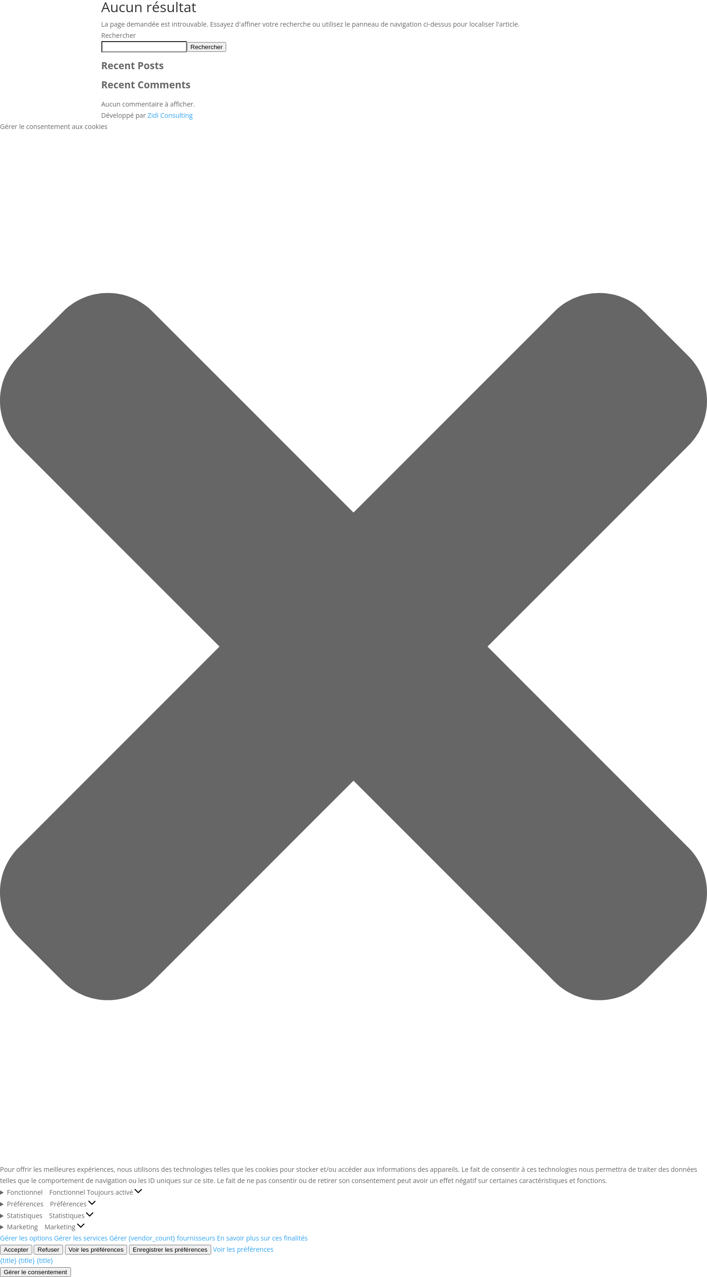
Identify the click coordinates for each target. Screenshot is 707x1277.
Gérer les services (81, 1238)
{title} (8, 1260)
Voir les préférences (96, 1249)
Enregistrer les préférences (170, 1249)
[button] (353, 648)
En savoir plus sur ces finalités (262, 1238)
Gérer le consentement (35, 1272)
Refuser (48, 1249)
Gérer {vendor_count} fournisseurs (162, 1238)
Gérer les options (26, 1238)
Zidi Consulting (170, 115)
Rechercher (118, 35)
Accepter (16, 1249)
